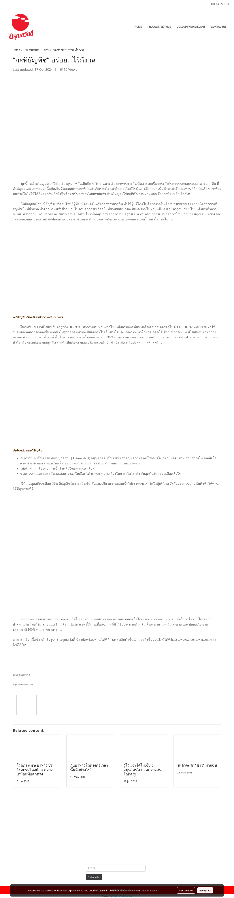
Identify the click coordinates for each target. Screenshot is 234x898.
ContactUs (219, 26)
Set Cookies (186, 890)
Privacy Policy (127, 890)
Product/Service (159, 26)
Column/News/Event (191, 26)
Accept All (205, 890)
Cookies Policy (149, 890)
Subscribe (94, 877)
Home (138, 26)
